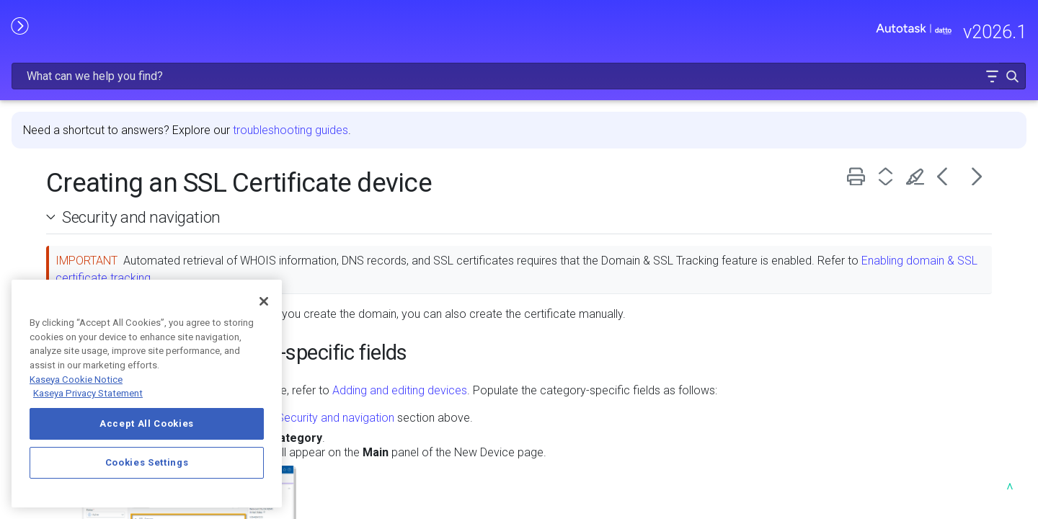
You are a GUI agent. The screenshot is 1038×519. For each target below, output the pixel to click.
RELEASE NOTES (54, 122)
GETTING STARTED (110, 184)
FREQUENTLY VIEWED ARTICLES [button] (110, 153)
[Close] (264, 301)
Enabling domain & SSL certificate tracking (460, 240)
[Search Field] (810, 31)
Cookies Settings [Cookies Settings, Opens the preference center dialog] (147, 462)
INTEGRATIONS (110, 275)
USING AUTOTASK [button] (110, 244)
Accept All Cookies (146, 423)
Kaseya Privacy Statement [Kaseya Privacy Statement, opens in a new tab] (88, 393)
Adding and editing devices (607, 353)
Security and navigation (349, 179)
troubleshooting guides (498, 92)
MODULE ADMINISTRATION (110, 214)
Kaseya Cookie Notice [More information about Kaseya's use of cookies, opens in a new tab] (76, 379)
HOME (27, 92)
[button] (981, 31)
